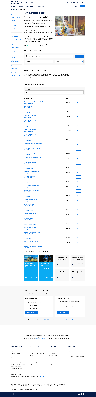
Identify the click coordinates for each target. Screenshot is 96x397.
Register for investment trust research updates (17, 52)
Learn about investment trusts (29, 45)
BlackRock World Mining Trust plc (44, 125)
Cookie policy (14, 355)
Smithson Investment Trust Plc (44, 242)
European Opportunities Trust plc (44, 149)
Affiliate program (34, 359)
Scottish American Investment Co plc (44, 233)
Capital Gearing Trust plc (44, 130)
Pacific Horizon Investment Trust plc (44, 209)
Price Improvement (15, 36)
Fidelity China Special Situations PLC (44, 158)
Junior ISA (65, 319)
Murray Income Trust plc (44, 205)
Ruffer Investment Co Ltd (44, 223)
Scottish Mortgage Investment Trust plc (44, 237)
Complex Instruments (15, 75)
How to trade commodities (14, 69)
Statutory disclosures (16, 349)
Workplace (31, 2)
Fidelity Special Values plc (44, 163)
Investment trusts (15, 42)
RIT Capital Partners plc (44, 219)
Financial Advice (30, 6)
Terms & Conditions (15, 353)
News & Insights (40, 6)
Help (78, 2)
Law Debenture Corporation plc (44, 186)
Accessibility (14, 359)
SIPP (50, 351)
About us (32, 349)
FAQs (13, 44)
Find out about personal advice (44, 45)
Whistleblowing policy (16, 362)
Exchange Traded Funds (16, 39)
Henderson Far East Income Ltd (44, 172)
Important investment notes (17, 351)
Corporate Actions (15, 31)
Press (31, 355)
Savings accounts (53, 359)
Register (68, 2)
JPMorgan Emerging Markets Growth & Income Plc (44, 181)
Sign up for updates (29, 80)
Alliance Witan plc (44, 107)
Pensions (20, 6)
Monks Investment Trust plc (44, 200)
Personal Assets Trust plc (44, 214)
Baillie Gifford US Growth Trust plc (44, 116)
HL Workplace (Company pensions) (76, 356)
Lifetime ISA (73, 319)
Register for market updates (15, 56)
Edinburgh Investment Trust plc (44, 139)
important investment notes (42, 338)
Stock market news (15, 22)
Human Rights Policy (16, 366)
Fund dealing (52, 353)
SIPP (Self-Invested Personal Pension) (52, 319)
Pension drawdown (53, 357)
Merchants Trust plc (44, 195)
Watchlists (73, 2)
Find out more (30, 312)
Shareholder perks (15, 33)
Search (75, 6)
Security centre (71, 349)
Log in (82, 6)
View (78, 102)
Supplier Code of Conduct (17, 368)
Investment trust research (15, 48)
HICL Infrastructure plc (44, 177)
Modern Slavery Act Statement (18, 364)
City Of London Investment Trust (44, 135)
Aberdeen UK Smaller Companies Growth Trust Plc (44, 102)
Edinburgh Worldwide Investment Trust (44, 144)
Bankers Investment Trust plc (44, 121)
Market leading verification (36, 362)
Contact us (82, 2)
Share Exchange (14, 72)
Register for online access (74, 351)
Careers (32, 357)
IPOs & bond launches (16, 25)
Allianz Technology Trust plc (44, 111)
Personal (25, 2)
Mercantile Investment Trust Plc (44, 191)
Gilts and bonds (14, 65)
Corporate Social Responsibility (37, 353)
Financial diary (14, 28)
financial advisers (65, 337)
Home (12, 9)
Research (13, 20)
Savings (13, 6)
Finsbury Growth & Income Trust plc (44, 167)
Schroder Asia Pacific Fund (44, 228)
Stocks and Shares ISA (54, 349)
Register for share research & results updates (15, 62)
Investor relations (34, 351)
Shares (17, 9)
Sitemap (32, 364)
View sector (28, 89)
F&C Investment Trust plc (44, 153)
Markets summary (15, 14)
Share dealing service (15, 17)
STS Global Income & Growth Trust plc (44, 247)
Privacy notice (14, 357)
